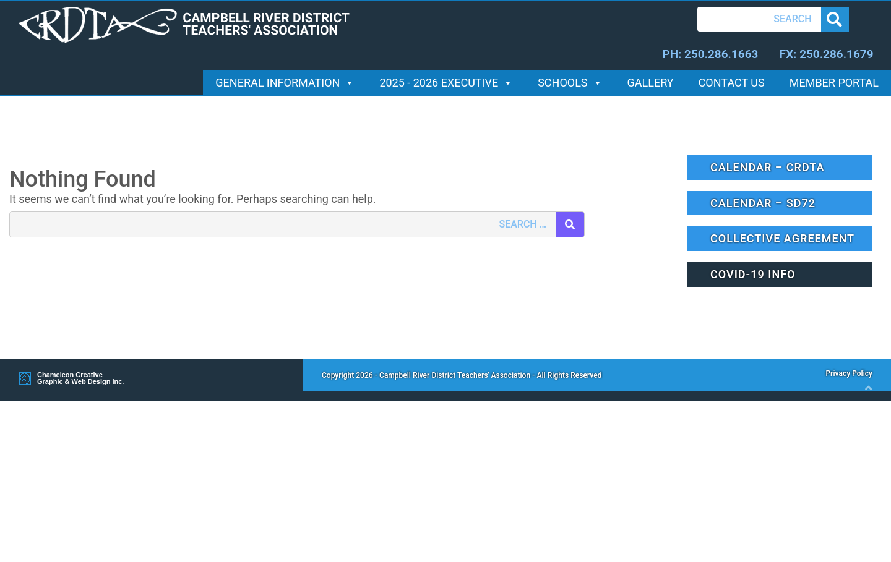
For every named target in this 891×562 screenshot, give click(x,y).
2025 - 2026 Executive (446, 82)
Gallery (650, 82)
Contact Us (732, 82)
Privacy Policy (848, 373)
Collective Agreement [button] (782, 238)
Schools (570, 82)
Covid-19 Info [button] (752, 274)
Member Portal (834, 82)
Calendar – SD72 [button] (763, 203)
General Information (285, 82)
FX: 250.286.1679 (827, 54)
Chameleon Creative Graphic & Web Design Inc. (80, 378)
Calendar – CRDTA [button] (767, 167)
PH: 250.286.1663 (710, 54)
